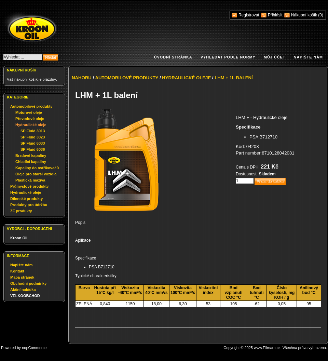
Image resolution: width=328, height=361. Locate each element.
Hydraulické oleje (30, 125)
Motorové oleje (28, 112)
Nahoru (82, 77)
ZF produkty (21, 211)
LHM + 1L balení (234, 77)
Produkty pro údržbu (28, 205)
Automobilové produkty (31, 106)
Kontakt (17, 271)
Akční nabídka (23, 290)
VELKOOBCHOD (25, 296)
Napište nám (308, 57)
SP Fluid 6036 (32, 149)
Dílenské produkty (26, 199)
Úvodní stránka (173, 57)
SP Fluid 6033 (32, 143)
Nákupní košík (304, 15)
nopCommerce (34, 348)
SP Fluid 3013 (32, 131)
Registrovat (248, 15)
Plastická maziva (30, 180)
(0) (320, 15)
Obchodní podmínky (28, 283)
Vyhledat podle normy (228, 57)
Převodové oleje (29, 119)
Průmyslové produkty (29, 186)
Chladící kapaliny (30, 162)
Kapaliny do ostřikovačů (37, 168)
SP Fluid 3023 (32, 137)
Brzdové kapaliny (30, 155)
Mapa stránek (22, 277)
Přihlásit (275, 15)
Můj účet (274, 57)
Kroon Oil (18, 238)
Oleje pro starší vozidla (35, 174)
